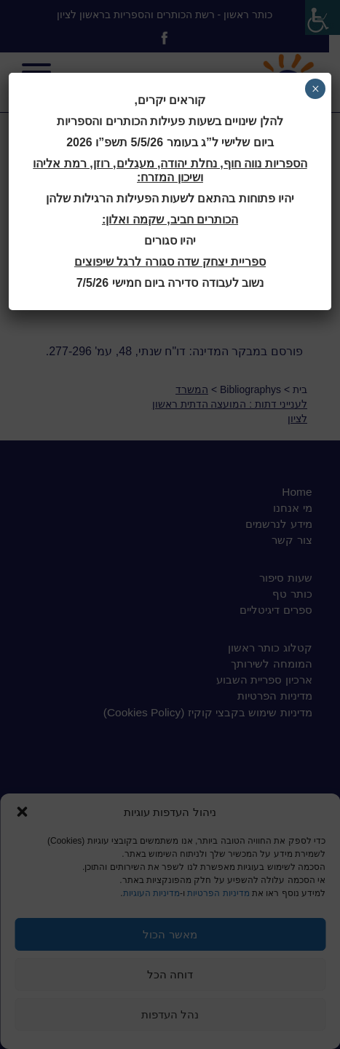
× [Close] (316, 89)
